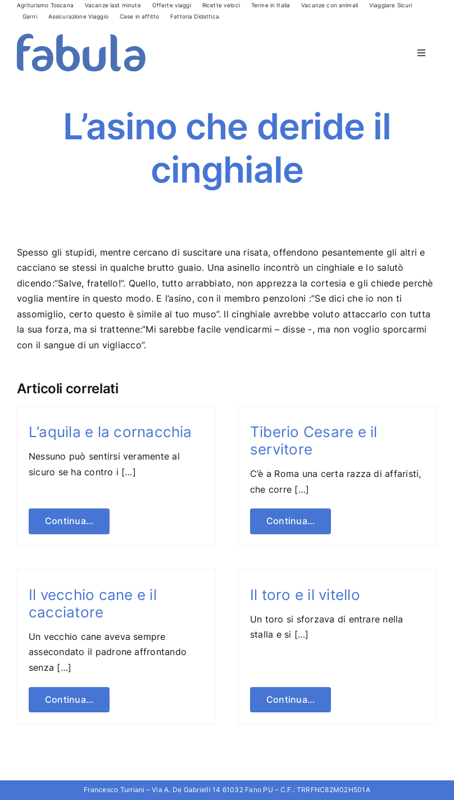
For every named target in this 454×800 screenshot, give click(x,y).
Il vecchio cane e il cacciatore (93, 603)
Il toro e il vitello (305, 594)
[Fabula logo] (81, 38)
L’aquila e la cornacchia (110, 431)
